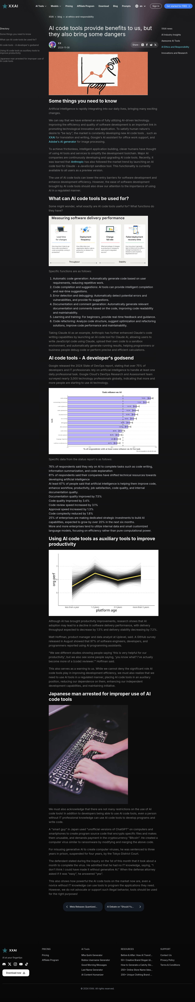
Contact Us (166, 955)
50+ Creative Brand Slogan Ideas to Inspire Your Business (137, 960)
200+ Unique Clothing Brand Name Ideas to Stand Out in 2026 (137, 975)
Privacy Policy (167, 960)
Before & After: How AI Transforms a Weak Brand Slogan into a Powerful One (137, 955)
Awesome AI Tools (170, 40)
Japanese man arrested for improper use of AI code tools (22, 59)
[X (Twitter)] (9, 964)
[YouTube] (21, 964)
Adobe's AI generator (62, 141)
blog (60, 16)
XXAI (51, 16)
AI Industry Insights (171, 34)
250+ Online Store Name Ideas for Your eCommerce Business (137, 970)
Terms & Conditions (170, 965)
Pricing (69, 6)
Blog (115, 6)
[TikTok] (26, 964)
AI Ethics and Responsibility (175, 47)
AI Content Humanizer (92, 974)
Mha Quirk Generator (92, 955)
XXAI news (166, 28)
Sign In (155, 6)
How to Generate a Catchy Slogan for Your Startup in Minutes (137, 965)
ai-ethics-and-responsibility (80, 16)
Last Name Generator (92, 969)
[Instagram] (15, 964)
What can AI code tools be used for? (18, 39)
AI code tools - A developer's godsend (19, 45)
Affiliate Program (85, 6)
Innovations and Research (174, 53)
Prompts (126, 6)
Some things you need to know (15, 34)
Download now (16, 972)
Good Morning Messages (94, 965)
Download (104, 6)
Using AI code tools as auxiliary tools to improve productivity (19, 51)
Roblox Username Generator (95, 960)
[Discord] (4, 964)
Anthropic (77, 161)
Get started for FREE (178, 6)
